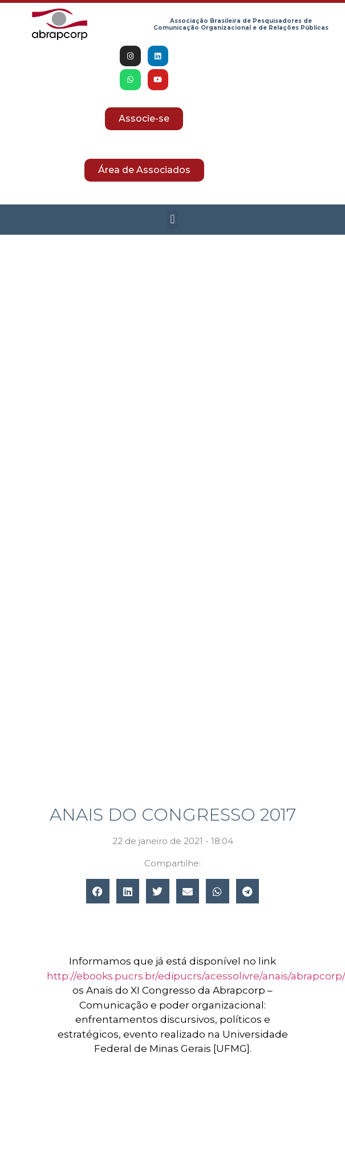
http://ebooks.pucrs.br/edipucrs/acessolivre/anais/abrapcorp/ (195, 976)
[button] (172, 219)
